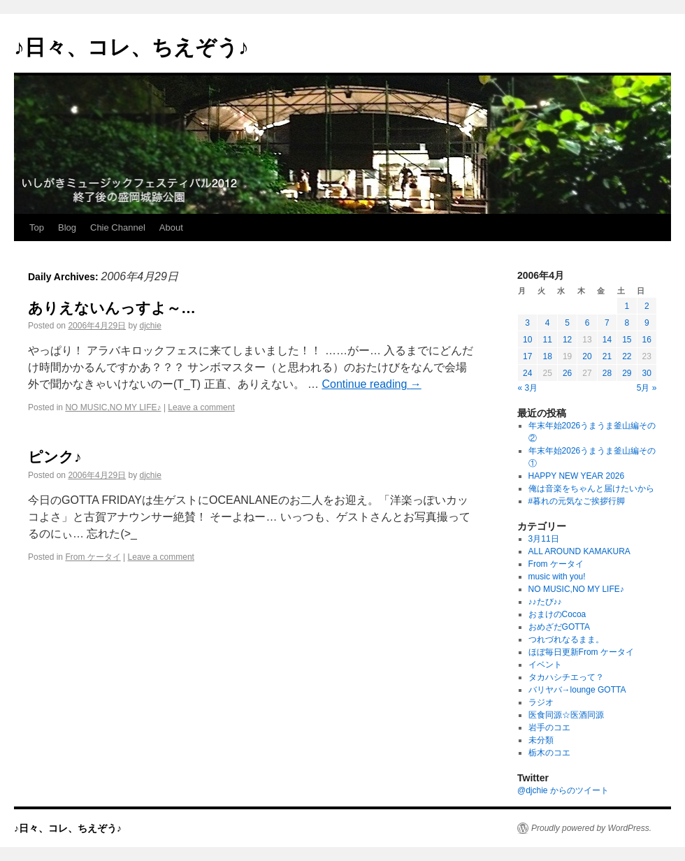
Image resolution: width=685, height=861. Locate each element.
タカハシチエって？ (566, 677)
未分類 (541, 740)
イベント (545, 665)
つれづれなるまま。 (566, 639)
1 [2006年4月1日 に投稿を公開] (626, 306)
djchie (150, 326)
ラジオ (541, 702)
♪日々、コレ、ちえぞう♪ (131, 47)
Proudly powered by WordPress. (591, 828)
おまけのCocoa (557, 614)
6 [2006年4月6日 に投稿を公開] (587, 323)
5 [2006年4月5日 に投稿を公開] (567, 323)
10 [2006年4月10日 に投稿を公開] (527, 340)
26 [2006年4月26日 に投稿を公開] (567, 373)
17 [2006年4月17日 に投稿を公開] (527, 356)
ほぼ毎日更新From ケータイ (581, 652)
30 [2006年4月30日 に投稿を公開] (646, 373)
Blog (67, 227)
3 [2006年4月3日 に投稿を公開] (527, 323)
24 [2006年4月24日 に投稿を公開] (527, 373)
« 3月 (528, 388)
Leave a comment (201, 407)
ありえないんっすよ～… (112, 308)
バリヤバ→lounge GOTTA (577, 690)
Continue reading (371, 384)
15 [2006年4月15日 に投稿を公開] (626, 340)
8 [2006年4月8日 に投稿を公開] (626, 323)
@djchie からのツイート (563, 790)
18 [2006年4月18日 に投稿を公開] (546, 356)
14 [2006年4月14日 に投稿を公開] (607, 340)
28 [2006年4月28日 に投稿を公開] (607, 373)
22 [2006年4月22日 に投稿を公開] (626, 356)
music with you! (557, 576)
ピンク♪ (55, 457)
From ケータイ (92, 557)
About (171, 227)
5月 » (647, 388)
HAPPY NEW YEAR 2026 (576, 476)
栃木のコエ (549, 753)
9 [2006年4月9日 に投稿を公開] (646, 323)
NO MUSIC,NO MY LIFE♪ (113, 407)
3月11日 (543, 539)
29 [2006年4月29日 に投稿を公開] (626, 373)
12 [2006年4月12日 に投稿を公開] (567, 340)
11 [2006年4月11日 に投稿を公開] (546, 340)
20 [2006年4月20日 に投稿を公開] (586, 356)
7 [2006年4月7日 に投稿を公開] (607, 323)
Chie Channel (117, 227)
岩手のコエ (549, 727)
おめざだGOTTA (559, 627)
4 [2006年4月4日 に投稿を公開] (547, 323)
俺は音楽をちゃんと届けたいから (591, 488)
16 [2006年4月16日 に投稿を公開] (646, 340)
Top (36, 227)
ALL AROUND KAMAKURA (579, 551)
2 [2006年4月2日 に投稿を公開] (646, 306)
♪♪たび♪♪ (545, 602)
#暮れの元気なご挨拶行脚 (577, 501)
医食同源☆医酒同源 (566, 715)
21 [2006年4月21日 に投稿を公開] (607, 356)
